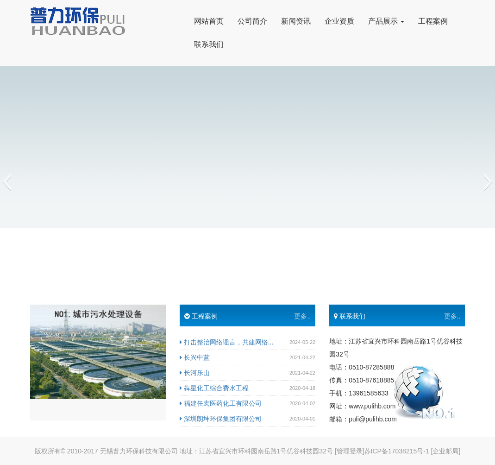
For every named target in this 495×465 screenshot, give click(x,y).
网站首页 (209, 21)
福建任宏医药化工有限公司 (221, 403)
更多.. (302, 316)
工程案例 (433, 21)
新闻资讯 (296, 21)
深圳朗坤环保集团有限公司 (221, 418)
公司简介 (252, 21)
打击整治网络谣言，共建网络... (227, 342)
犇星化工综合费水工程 (214, 388)
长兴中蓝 (195, 357)
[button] (6, 181)
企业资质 (339, 21)
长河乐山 (195, 372)
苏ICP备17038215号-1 (396, 451)
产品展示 (386, 21)
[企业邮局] (446, 451)
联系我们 (209, 44)
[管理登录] (349, 451)
